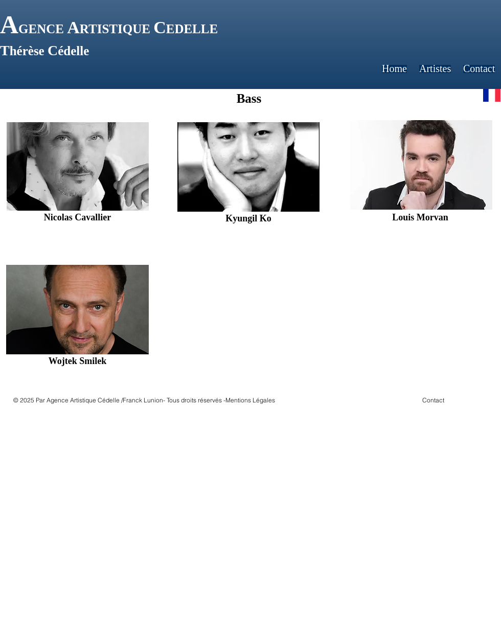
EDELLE (192, 29)
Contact (433, 400)
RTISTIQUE (116, 29)
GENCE (42, 29)
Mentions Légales (250, 400)
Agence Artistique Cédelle (83, 400)
